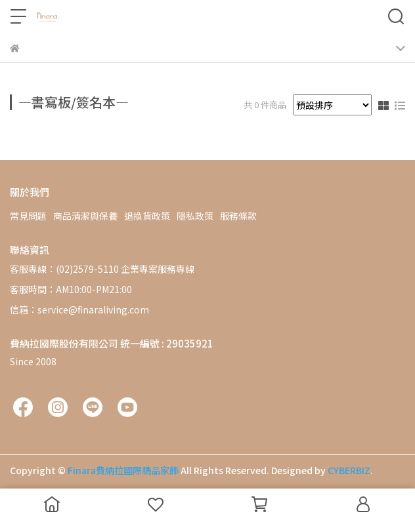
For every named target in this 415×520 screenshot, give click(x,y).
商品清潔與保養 (85, 215)
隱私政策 (195, 215)
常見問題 (28, 215)
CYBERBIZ (349, 470)
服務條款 (238, 215)
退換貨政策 (147, 215)
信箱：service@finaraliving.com (79, 309)
